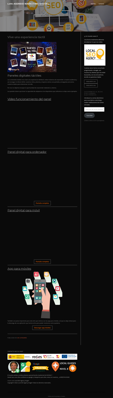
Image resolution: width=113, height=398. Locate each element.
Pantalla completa (42, 203)
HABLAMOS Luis (91, 81)
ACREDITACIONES (64, 377)
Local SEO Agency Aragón (22, 381)
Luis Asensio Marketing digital (28, 3)
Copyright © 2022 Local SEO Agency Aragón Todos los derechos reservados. (29, 383)
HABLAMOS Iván (91, 85)
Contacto (101, 4)
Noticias (93, 4)
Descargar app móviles (42, 328)
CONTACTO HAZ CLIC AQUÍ (15, 351)
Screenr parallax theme (89, 392)
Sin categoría (22, 338)
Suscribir (90, 116)
